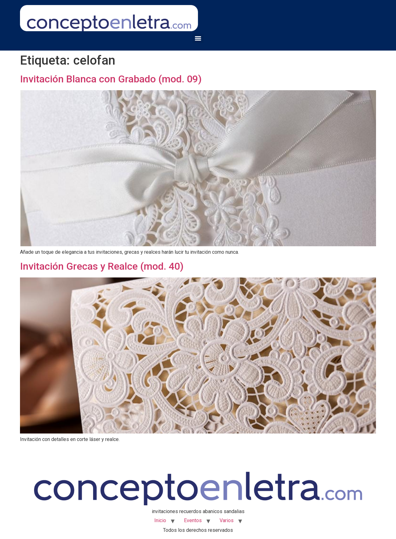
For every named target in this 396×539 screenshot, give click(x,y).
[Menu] (198, 38)
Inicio (160, 520)
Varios (227, 520)
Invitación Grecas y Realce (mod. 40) (102, 266)
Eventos (193, 520)
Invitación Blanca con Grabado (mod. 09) (111, 79)
